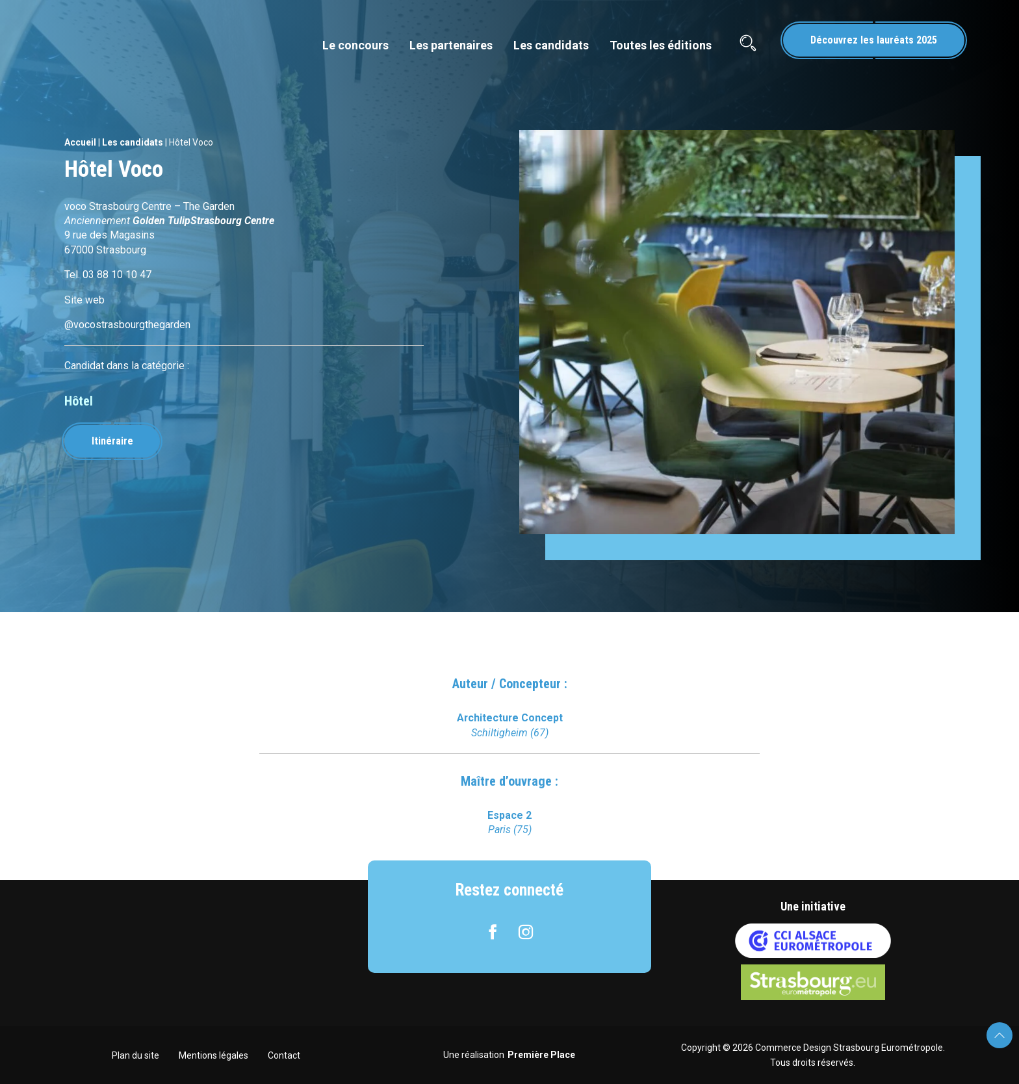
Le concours (355, 45)
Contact (284, 1055)
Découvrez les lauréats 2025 (873, 40)
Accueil (80, 142)
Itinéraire (112, 441)
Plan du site (135, 1055)
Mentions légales (213, 1055)
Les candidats (551, 45)
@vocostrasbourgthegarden (127, 324)
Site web (84, 300)
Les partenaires (451, 45)
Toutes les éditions (661, 45)
